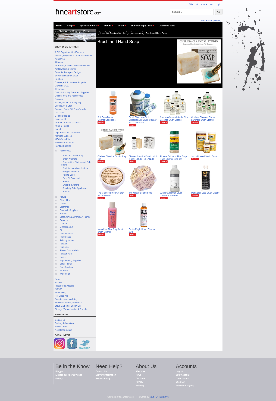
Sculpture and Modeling (66, 299)
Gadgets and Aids (70, 171)
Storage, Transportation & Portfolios (71, 309)
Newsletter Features (64, 142)
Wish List (193, 4)
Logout (179, 371)
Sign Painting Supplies (70, 260)
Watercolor (65, 274)
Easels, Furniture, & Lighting (68, 102)
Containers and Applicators (75, 168)
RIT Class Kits (61, 296)
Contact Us (60, 320)
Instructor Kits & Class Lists (68, 122)
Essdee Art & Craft (63, 106)
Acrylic (63, 197)
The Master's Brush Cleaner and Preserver (111, 194)
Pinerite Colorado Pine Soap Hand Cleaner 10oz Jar (173, 157)
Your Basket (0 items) (211, 20)
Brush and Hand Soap (72, 155)
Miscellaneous (66, 227)
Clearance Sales (167, 25)
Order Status (182, 378)
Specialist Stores (88, 25)
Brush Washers (69, 159)
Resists (65, 181)
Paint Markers (66, 233)
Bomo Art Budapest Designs (68, 72)
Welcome (140, 371)
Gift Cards (59, 112)
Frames (63, 213)
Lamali (58, 129)
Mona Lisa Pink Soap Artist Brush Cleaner (110, 230)
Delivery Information (64, 323)
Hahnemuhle (61, 119)
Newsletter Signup (63, 330)
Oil (61, 230)
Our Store (140, 378)
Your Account (207, 4)
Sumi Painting (66, 267)
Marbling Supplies (63, 136)
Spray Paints (66, 264)
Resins (63, 257)
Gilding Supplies (62, 116)
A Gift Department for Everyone (69, 52)
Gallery (59, 378)
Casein (63, 203)
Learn (121, 25)
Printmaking (60, 292)
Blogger (59, 371)
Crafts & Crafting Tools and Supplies (72, 92)
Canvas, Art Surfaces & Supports (70, 82)
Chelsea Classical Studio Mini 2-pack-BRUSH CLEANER (143, 157)
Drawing (59, 99)
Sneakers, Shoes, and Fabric (68, 302)
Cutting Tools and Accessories (69, 96)
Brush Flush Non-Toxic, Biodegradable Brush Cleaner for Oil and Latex (142, 120)
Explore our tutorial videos (68, 375)
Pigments (64, 247)
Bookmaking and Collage (66, 75)
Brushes (59, 79)
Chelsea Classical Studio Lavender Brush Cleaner (203, 118)
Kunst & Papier (62, 126)
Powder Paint (66, 254)
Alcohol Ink (65, 200)
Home (59, 25)
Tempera (64, 270)
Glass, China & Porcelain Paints (75, 217)
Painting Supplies (63, 146)
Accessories (65, 151)
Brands (107, 25)
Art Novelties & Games (65, 69)
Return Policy (61, 326)
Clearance (60, 89)
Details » (101, 122)
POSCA (58, 289)
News (138, 375)
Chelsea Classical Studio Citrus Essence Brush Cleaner (174, 118)
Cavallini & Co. (62, 86)
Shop (70, 25)
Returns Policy (103, 378)
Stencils (66, 191)
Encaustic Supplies (68, 210)
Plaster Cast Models (69, 250)
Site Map (140, 385)
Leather (63, 223)
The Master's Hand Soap (140, 193)
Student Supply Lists (141, 25)
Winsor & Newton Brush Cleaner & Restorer (171, 194)
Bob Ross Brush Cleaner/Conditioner (107, 118)
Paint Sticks (65, 237)
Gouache (64, 220)
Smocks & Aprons (70, 185)
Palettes (63, 244)
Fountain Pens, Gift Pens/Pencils (70, 109)
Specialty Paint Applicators (74, 188)
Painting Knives (67, 240)
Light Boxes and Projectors (67, 132)
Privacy (139, 382)
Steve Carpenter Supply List (68, 306)
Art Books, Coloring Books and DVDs (72, 65)
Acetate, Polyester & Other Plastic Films (73, 55)
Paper (58, 279)
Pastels (58, 282)
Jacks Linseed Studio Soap (204, 156)
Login (218, 4)
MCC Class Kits (62, 139)
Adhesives (60, 59)
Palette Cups (68, 175)
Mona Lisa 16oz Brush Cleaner (205, 193)
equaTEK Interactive (159, 397)
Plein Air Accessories (72, 178)
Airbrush (59, 62)
